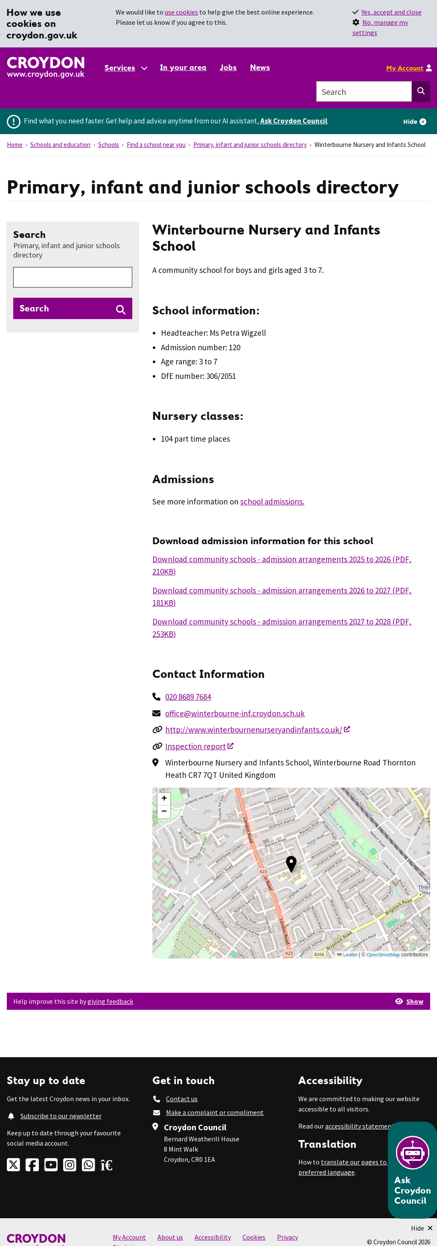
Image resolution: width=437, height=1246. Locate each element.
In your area (183, 67)
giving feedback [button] (110, 1001)
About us (170, 1237)
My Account (404, 68)
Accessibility (213, 1237)
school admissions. (272, 501)
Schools (108, 145)
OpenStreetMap (383, 954)
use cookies (181, 12)
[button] (291, 864)
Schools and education (60, 145)
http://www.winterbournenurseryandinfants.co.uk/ (253, 729)
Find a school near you (156, 145)
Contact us (182, 1098)
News (260, 67)
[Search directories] (72, 308)
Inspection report (195, 746)
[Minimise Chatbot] (422, 1228)
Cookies (253, 1237)
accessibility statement (359, 1126)
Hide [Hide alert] (410, 121)
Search (72, 244)
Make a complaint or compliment (215, 1112)
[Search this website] (421, 91)
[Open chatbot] (412, 1170)
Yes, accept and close (391, 12)
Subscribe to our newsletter (61, 1115)
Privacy (287, 1237)
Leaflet (347, 954)
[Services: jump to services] (125, 67)
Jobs (228, 67)
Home (15, 145)
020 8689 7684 (188, 697)
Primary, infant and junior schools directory (250, 145)
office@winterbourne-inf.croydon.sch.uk (235, 713)
